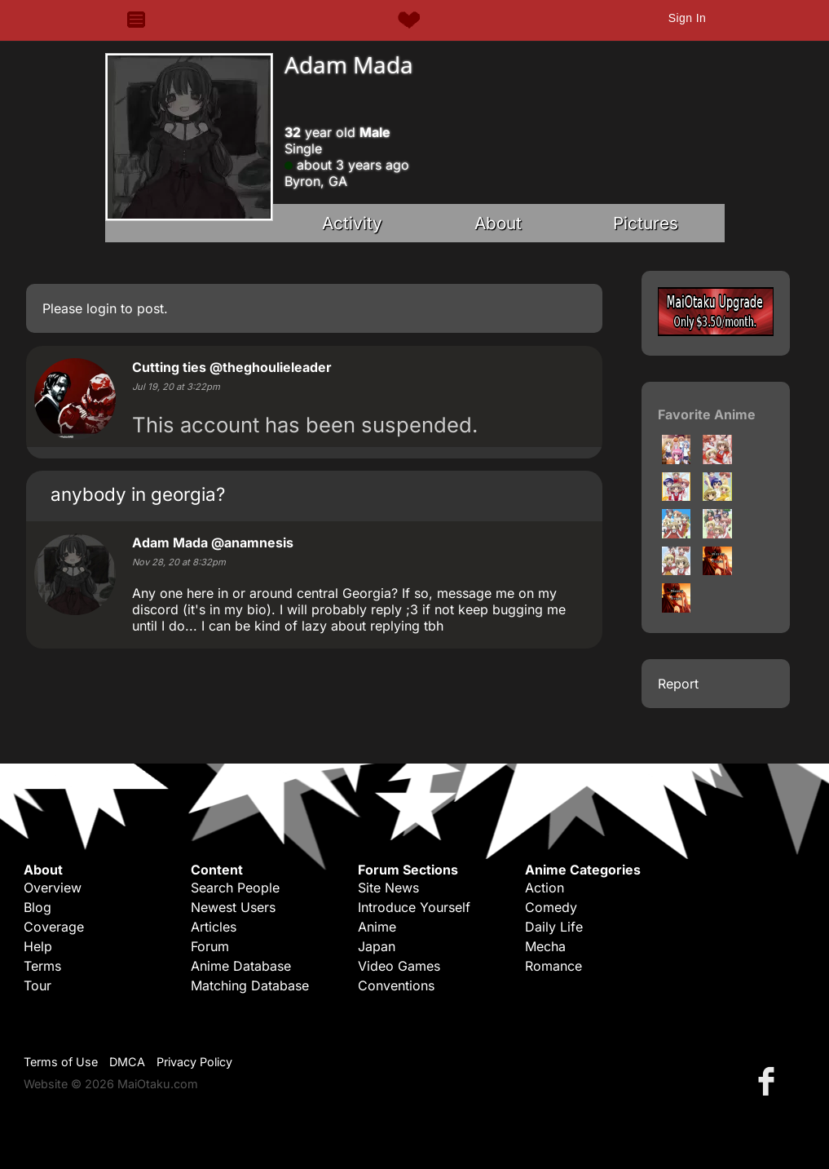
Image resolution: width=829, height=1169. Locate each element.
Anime (377, 927)
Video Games (399, 966)
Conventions (396, 985)
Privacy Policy (194, 1062)
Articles (213, 927)
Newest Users (233, 907)
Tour (37, 985)
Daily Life (554, 927)
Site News (388, 887)
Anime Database (241, 966)
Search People (235, 887)
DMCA (127, 1062)
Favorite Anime (707, 414)
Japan (376, 946)
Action (544, 887)
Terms (42, 966)
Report (678, 683)
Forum (210, 946)
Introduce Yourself (414, 907)
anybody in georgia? (138, 494)
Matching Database (250, 985)
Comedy (551, 907)
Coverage (54, 927)
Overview (53, 887)
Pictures (645, 223)
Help (38, 946)
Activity (352, 223)
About (498, 223)
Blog (37, 907)
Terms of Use (61, 1062)
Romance (553, 966)
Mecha (545, 946)
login (101, 308)
